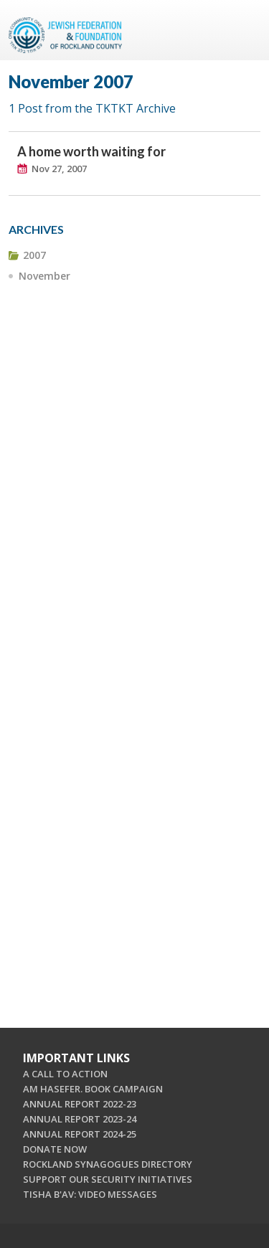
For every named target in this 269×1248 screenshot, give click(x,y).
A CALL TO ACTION (65, 1073)
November (44, 276)
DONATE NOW (55, 1149)
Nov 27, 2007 (59, 168)
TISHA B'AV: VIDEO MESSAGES (90, 1194)
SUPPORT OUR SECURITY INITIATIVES (107, 1179)
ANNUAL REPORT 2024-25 (79, 1134)
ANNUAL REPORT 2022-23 (79, 1103)
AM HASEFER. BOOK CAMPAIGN (93, 1088)
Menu (243, 30)
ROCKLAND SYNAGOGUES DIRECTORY (107, 1164)
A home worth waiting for (91, 151)
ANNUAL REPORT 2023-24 (79, 1118)
